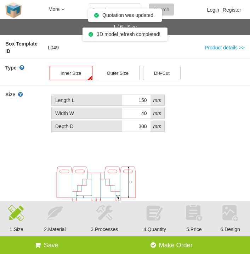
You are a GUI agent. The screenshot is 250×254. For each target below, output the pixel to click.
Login (213, 10)
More (56, 9)
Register (232, 10)
